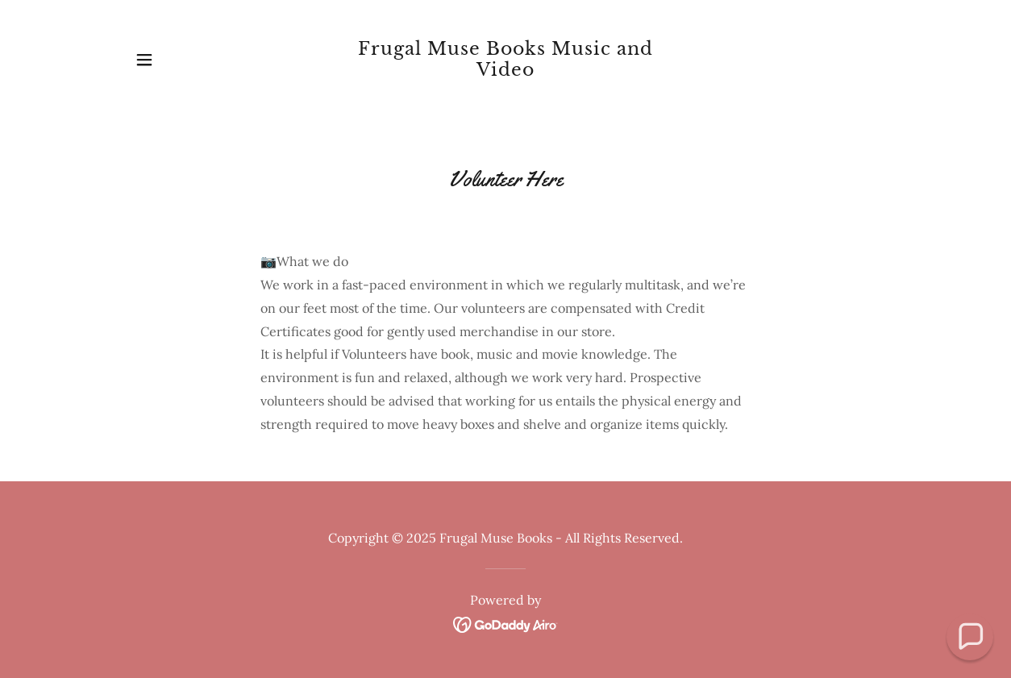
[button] (144, 60)
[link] (505, 71)
